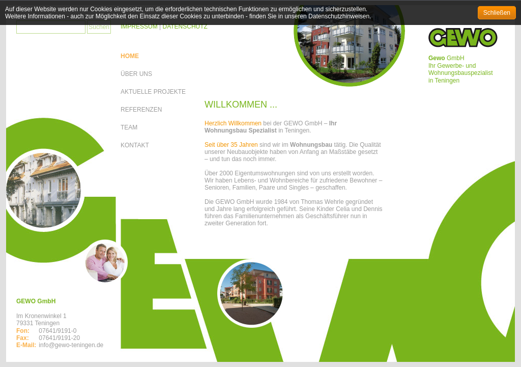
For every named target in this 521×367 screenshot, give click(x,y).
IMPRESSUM (139, 26)
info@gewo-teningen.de (71, 345)
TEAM (129, 127)
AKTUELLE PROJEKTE (153, 91)
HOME (130, 56)
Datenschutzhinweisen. (339, 16)
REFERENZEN (141, 109)
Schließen (496, 12)
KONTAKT (135, 145)
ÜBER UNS (136, 73)
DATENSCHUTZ (184, 26)
